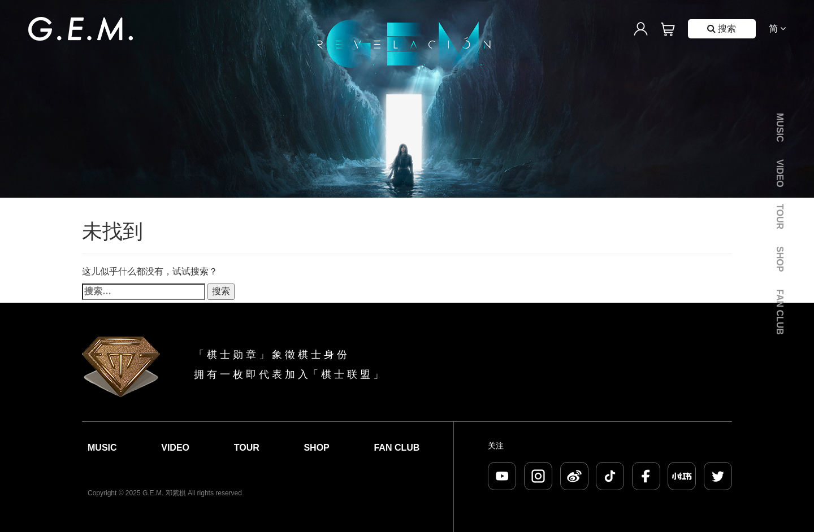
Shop (780, 259)
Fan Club (780, 312)
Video (780, 173)
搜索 (721, 28)
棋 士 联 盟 (345, 374)
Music (780, 127)
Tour (780, 216)
